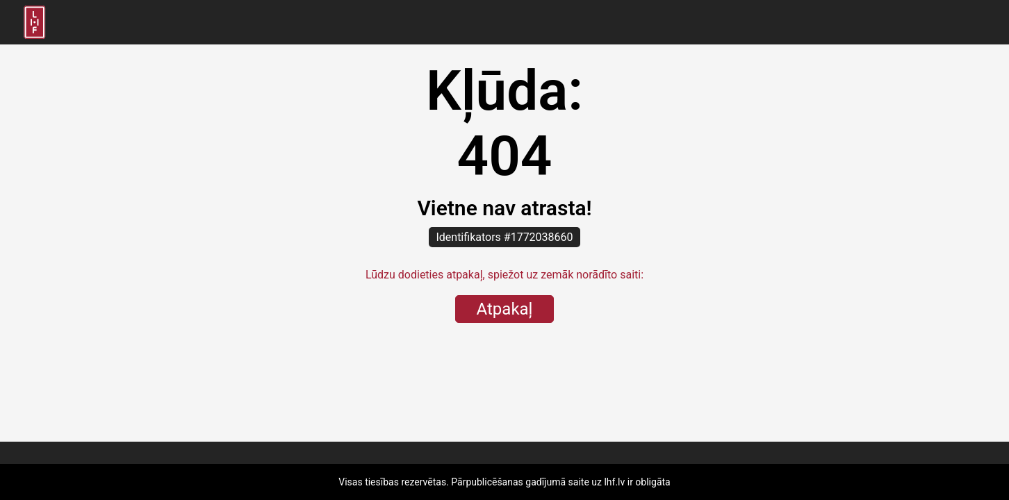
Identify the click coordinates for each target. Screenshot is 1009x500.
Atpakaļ (505, 309)
